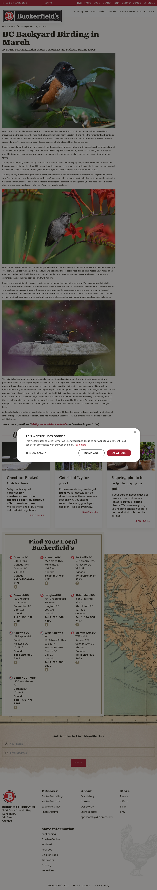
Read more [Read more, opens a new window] (80, 444)
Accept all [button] (119, 452)
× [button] (135, 432)
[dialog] (78, 445)
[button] (36, 453)
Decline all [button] (91, 452)
